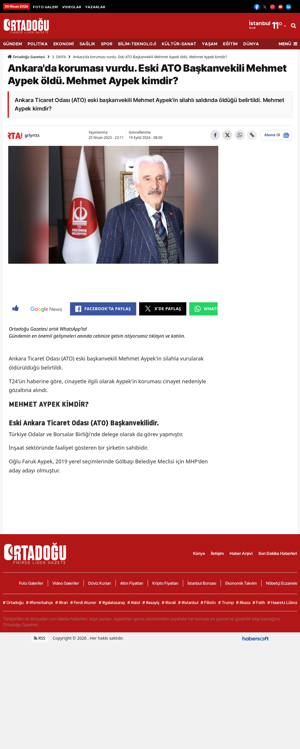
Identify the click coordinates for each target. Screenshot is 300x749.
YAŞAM (209, 44)
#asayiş (150, 708)
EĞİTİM (230, 44)
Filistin (208, 708)
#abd (133, 708)
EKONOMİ (63, 44)
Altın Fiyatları (131, 688)
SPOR (106, 44)
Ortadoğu (13, 708)
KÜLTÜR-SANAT (179, 44)
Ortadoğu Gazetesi (26, 56)
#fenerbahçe (39, 708)
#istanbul (188, 708)
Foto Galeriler (31, 688)
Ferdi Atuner (83, 708)
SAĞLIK (87, 44)
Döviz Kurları (99, 688)
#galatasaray (112, 708)
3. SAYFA (59, 56)
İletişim (217, 658)
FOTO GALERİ (45, 7)
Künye (199, 658)
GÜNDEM (12, 44)
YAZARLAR (95, 7)
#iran (61, 708)
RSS (39, 743)
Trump (226, 708)
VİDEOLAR (71, 7)
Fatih (259, 708)
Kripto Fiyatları (165, 688)
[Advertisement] (113, 309)
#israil (169, 708)
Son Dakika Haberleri (277, 658)
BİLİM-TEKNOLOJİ (137, 44)
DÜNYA (251, 44)
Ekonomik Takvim (241, 688)
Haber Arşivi (241, 658)
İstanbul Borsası (202, 688)
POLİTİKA (38, 44)
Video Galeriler (65, 688)
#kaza (243, 708)
